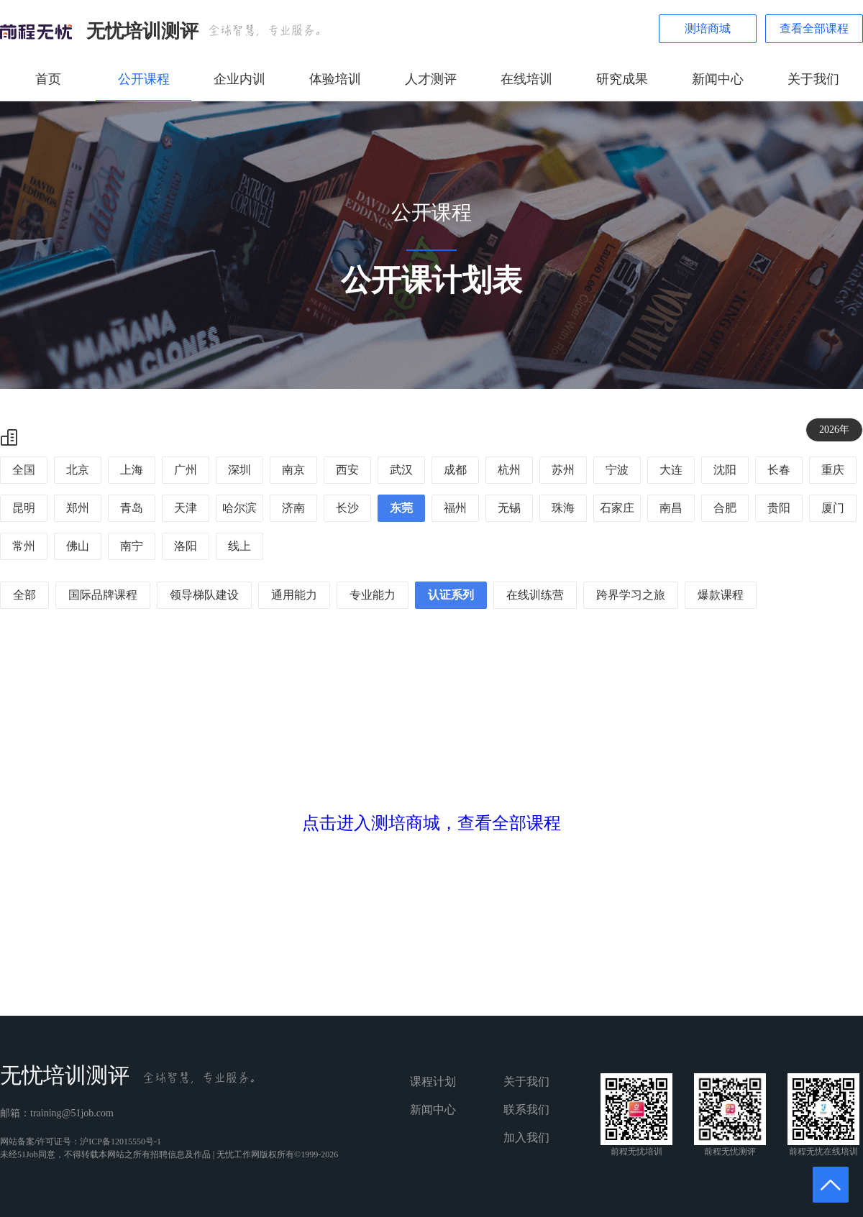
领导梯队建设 (204, 595)
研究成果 (622, 79)
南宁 (131, 546)
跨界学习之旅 (630, 595)
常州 (23, 546)
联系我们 (526, 1109)
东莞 (401, 508)
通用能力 (294, 595)
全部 (24, 595)
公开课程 (144, 79)
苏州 (563, 470)
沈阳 (724, 470)
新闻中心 (718, 79)
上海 (131, 470)
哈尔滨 (239, 508)
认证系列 (451, 595)
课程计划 (433, 1081)
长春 (778, 470)
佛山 (77, 546)
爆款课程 (721, 595)
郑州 (77, 508)
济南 (293, 508)
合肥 (724, 508)
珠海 (563, 508)
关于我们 (813, 79)
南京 (293, 470)
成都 (455, 470)
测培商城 (708, 28)
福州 (455, 508)
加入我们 (526, 1137)
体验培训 (335, 79)
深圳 (239, 470)
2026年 (834, 429)
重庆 (832, 470)
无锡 (509, 508)
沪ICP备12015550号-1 (120, 1141)
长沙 (347, 508)
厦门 (832, 508)
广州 (185, 470)
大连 (670, 470)
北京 (77, 470)
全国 (23, 470)
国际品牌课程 (102, 595)
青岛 (131, 508)
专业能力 (373, 595)
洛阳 (185, 546)
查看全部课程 (814, 28)
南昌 (670, 508)
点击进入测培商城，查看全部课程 (431, 823)
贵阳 (778, 508)
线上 (239, 546)
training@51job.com (72, 1113)
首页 (48, 79)
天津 (185, 508)
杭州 (509, 470)
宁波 (617, 470)
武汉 (401, 470)
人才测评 (431, 79)
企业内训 (239, 79)
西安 (347, 470)
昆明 (23, 508)
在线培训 (526, 79)
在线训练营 (535, 595)
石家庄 (617, 508)
